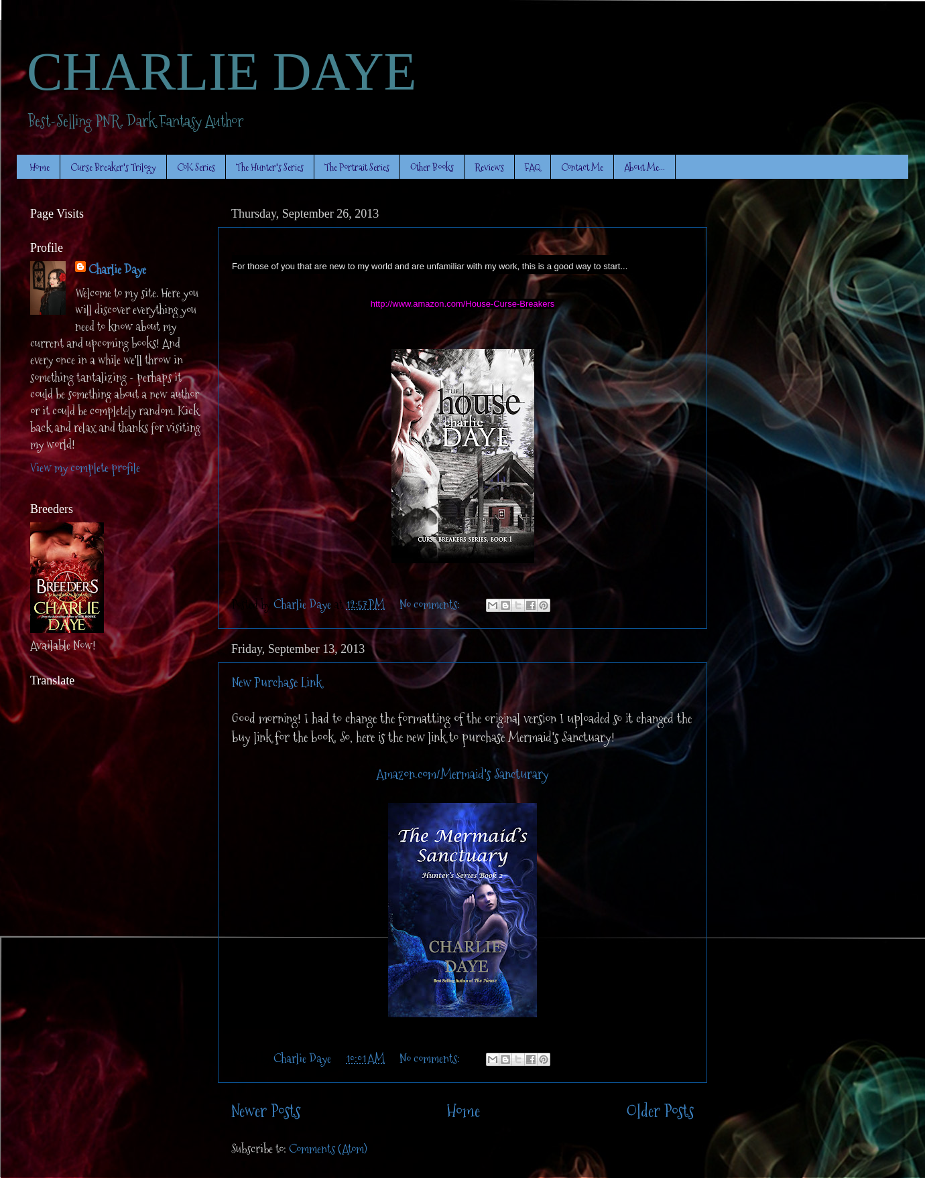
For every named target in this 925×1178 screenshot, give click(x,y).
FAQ (532, 167)
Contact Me (582, 167)
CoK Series (196, 167)
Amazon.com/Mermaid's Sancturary (463, 774)
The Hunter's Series (270, 167)
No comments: (430, 604)
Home (39, 167)
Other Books (432, 167)
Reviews (489, 167)
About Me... (644, 167)
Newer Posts (265, 1111)
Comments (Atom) (328, 1148)
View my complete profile (85, 467)
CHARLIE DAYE (221, 71)
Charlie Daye (117, 269)
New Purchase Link (277, 682)
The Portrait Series (356, 167)
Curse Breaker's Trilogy (113, 167)
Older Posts (660, 1111)
